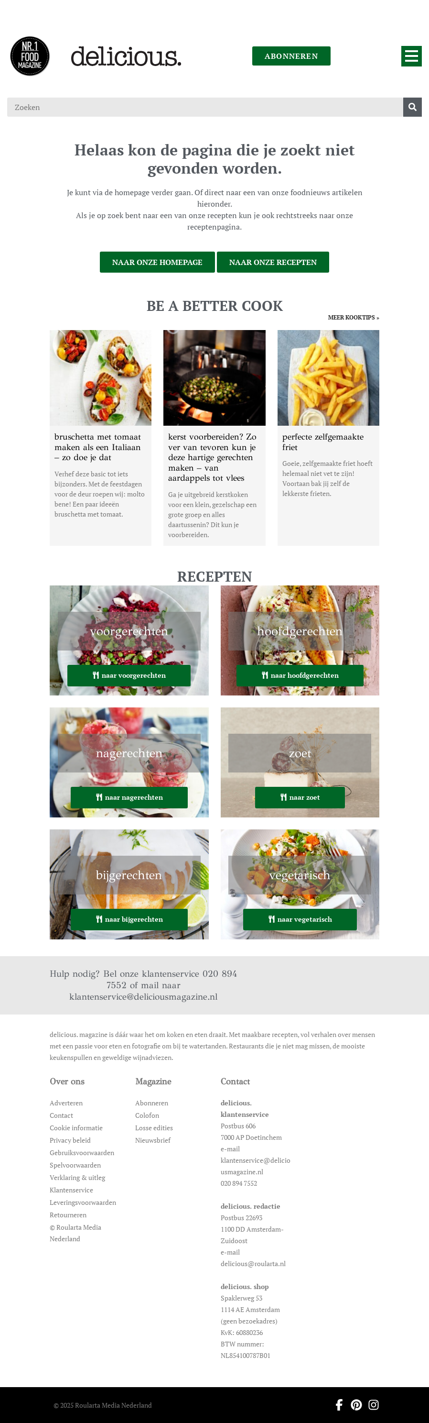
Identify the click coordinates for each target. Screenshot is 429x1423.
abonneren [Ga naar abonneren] (291, 56)
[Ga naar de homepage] (29, 55)
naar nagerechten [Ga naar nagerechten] (129, 797)
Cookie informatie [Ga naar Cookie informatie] (76, 1127)
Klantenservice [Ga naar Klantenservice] (71, 1189)
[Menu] (411, 56)
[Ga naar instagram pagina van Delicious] (370, 1405)
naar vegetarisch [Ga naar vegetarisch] (300, 919)
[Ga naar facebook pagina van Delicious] (336, 1405)
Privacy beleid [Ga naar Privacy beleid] (70, 1140)
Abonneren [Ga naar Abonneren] (151, 1102)
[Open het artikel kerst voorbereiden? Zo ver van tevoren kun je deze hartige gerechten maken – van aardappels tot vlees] (214, 438)
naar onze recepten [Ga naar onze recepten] (273, 262)
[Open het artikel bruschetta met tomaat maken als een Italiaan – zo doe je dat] (100, 438)
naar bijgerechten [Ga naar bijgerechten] (129, 919)
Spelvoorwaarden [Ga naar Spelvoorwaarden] (75, 1164)
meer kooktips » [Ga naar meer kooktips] (353, 317)
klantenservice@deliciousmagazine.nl (143, 996)
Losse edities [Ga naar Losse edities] (154, 1127)
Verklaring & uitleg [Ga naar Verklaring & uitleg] (77, 1177)
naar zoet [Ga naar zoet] (300, 797)
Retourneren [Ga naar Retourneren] (68, 1214)
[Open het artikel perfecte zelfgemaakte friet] (328, 438)
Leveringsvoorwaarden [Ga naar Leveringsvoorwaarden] (83, 1202)
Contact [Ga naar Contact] (61, 1115)
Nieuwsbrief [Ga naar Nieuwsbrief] (153, 1140)
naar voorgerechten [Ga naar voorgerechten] (129, 675)
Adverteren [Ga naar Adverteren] (66, 1102)
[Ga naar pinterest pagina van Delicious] (353, 1405)
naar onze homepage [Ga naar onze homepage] (157, 262)
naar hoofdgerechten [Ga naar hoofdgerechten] (300, 675)
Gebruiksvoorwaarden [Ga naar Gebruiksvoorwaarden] (82, 1152)
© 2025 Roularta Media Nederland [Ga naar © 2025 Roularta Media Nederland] (103, 1405)
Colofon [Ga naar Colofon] (147, 1115)
